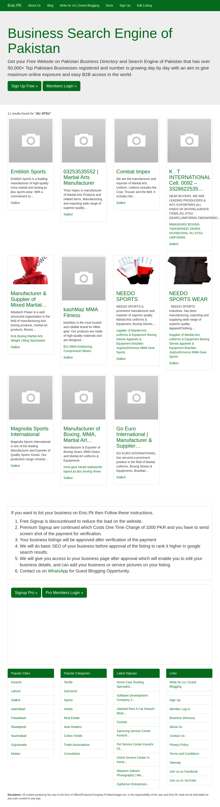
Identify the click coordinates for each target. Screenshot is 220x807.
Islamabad (18, 709)
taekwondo (94, 467)
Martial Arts (35, 336)
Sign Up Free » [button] (24, 86)
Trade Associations (77, 744)
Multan (15, 753)
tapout (68, 471)
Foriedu (122, 722)
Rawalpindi (18, 727)
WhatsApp (58, 570)
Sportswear (37, 340)
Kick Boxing (19, 336)
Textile (68, 682)
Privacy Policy (179, 744)
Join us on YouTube (183, 780)
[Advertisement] (110, 630)
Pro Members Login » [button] (64, 592)
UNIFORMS (177, 237)
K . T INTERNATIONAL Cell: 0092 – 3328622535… (189, 180)
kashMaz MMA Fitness (81, 312)
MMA (72, 346)
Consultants (72, 753)
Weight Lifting (20, 340)
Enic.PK (15, 5)
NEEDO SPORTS (127, 296)
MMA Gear (147, 348)
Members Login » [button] (61, 86)
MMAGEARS (178, 224)
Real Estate (72, 718)
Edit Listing (144, 5)
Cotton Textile (73, 736)
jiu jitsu (78, 471)
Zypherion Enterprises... (133, 784)
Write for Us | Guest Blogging (79, 5)
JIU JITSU (196, 233)
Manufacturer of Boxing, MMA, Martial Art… (82, 434)
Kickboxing (84, 346)
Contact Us (177, 736)
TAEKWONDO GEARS (185, 228)
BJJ (66, 346)
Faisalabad (18, 718)
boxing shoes (92, 471)
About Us (34, 5)
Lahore (16, 691)
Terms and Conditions (184, 753)
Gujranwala (19, 744)
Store (109, 5)
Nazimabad (19, 736)
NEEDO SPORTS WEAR (188, 296)
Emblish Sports (28, 171)
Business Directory (182, 718)
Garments (70, 691)
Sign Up (125, 5)
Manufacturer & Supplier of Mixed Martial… (29, 299)
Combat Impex (133, 171)
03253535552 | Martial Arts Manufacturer (81, 177)
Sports (120, 352)
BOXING (194, 224)
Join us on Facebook (184, 771)
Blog (50, 5)
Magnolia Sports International (29, 431)
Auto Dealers (73, 727)
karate (82, 467)
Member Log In (180, 709)
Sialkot (15, 203)
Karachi (16, 682)
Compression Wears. (78, 351)
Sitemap (175, 762)
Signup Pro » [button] (26, 592)
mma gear (71, 467)
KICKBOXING (178, 233)
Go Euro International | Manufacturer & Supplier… (134, 437)
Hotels (68, 709)
